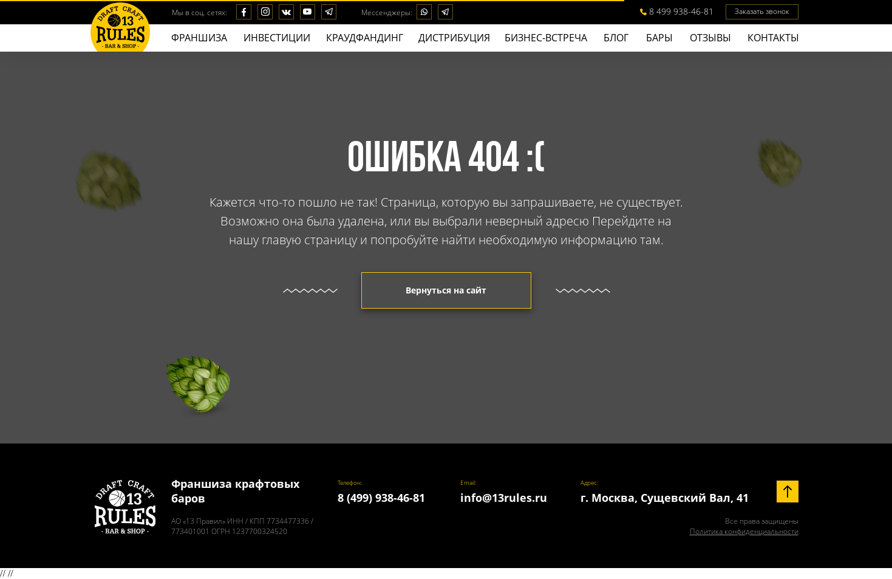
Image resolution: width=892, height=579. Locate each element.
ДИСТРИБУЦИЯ (454, 37)
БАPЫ (659, 37)
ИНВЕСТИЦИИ (276, 37)
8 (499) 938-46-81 (381, 497)
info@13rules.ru (503, 497)
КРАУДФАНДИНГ (364, 37)
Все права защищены (744, 526)
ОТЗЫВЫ (710, 37)
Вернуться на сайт (446, 290)
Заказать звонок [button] (762, 11)
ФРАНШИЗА (199, 37)
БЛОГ (616, 37)
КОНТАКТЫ (773, 37)
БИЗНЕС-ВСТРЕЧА (546, 37)
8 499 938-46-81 (681, 11)
